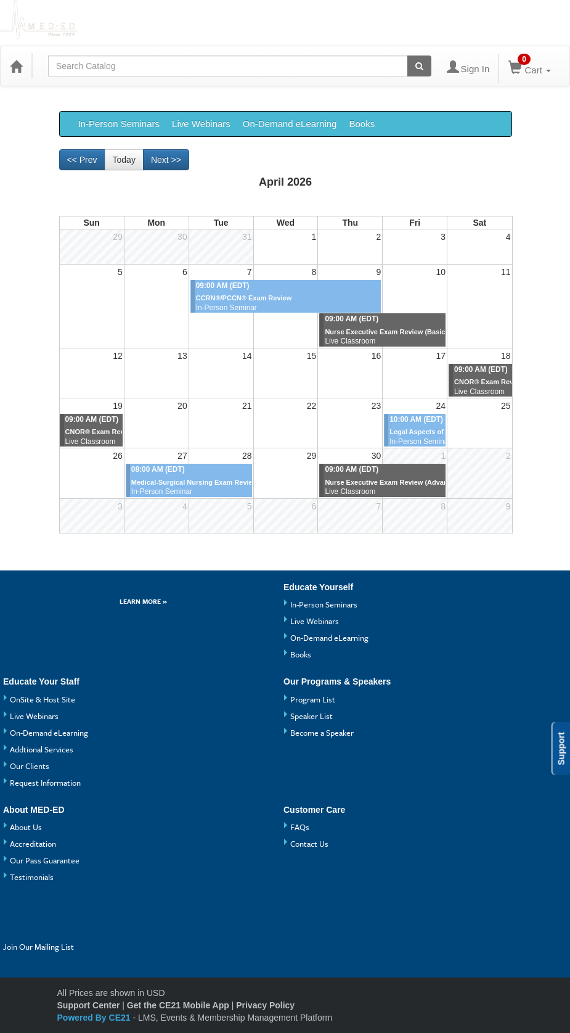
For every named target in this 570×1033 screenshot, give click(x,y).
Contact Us (309, 844)
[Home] (16, 66)
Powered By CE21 (95, 1018)
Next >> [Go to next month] (166, 160)
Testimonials (32, 877)
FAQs (299, 827)
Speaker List (311, 716)
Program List (312, 699)
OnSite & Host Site (42, 699)
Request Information (45, 782)
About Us (26, 827)
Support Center (88, 1005)
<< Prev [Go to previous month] (82, 160)
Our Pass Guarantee (44, 860)
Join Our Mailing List (38, 946)
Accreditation (33, 844)
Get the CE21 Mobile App (178, 1005)
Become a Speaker (322, 732)
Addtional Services (41, 749)
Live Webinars (201, 123)
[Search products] (419, 66)
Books (362, 123)
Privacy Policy (265, 1005)
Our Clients (29, 766)
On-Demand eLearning (290, 123)
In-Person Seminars (119, 123)
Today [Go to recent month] (124, 160)
